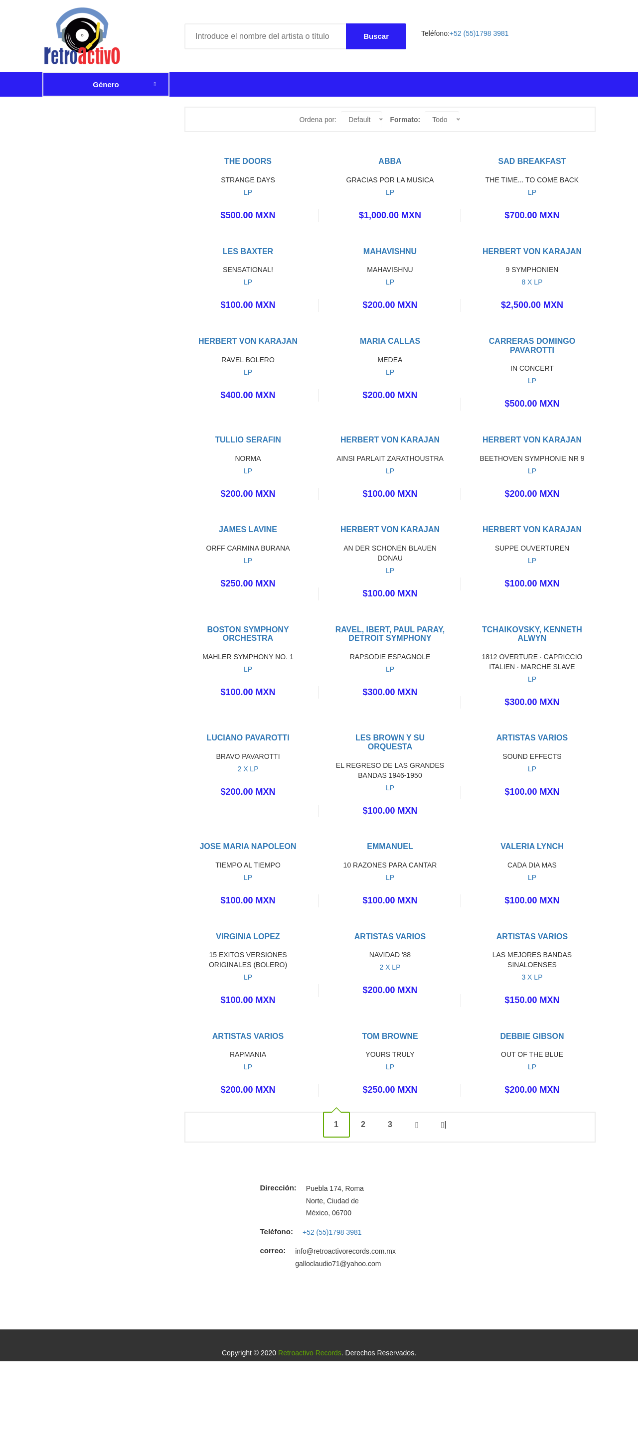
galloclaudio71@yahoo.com (338, 1264)
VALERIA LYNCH (532, 846)
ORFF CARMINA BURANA (248, 548)
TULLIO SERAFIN (248, 439)
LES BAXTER (248, 251)
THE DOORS (248, 161)
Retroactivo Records (309, 1353)
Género (106, 84)
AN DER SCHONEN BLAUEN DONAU (390, 553)
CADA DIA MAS (532, 865)
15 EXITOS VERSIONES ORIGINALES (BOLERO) (248, 960)
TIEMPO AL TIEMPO (248, 865)
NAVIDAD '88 (390, 955)
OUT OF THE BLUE (532, 1054)
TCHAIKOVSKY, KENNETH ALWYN (532, 634)
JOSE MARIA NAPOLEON (247, 846)
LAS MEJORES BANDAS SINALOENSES (532, 960)
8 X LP (531, 282)
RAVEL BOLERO (248, 360)
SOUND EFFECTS (531, 756)
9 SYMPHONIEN (532, 270)
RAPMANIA (248, 1054)
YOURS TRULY (389, 1054)
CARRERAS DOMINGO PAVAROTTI (532, 345)
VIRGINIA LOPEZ (248, 936)
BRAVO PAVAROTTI (248, 756)
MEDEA (390, 360)
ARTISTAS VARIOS (532, 737)
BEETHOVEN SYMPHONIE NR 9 (531, 458)
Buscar (376, 36)
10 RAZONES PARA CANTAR (390, 865)
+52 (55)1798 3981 (479, 33)
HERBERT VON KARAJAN (532, 251)
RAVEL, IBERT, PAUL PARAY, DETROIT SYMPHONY (390, 634)
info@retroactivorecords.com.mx (345, 1251)
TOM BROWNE (390, 1036)
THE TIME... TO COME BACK (532, 180)
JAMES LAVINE (248, 529)
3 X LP (531, 977)
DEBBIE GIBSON (532, 1036)
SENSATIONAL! (248, 270)
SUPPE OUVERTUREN (532, 548)
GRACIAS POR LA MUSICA (390, 180)
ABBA (389, 161)
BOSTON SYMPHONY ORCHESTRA (248, 634)
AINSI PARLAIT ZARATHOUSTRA (390, 458)
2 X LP (247, 769)
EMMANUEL (390, 846)
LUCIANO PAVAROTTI (247, 737)
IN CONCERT (532, 368)
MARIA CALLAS (390, 341)
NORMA (248, 458)
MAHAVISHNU (390, 251)
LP (248, 192)
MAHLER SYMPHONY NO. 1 (248, 657)
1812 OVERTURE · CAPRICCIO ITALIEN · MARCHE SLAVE (531, 662)
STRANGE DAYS (248, 180)
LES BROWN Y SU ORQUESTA (390, 742)
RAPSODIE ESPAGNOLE (390, 657)
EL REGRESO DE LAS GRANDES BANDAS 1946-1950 (390, 770)
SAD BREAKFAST (532, 161)
